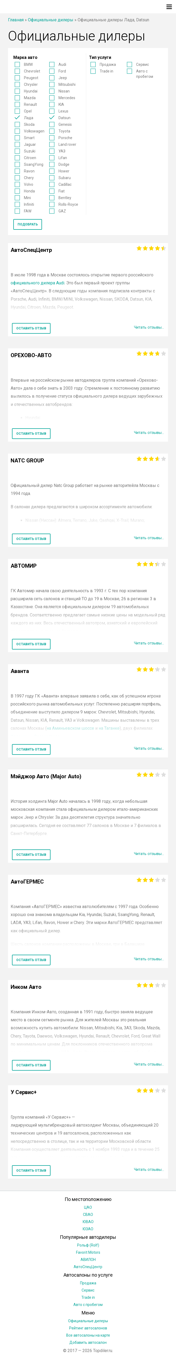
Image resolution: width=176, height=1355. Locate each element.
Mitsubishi (67, 84)
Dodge (63, 164)
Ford (62, 71)
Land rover (67, 144)
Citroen (30, 158)
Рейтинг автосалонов (88, 1328)
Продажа (108, 64)
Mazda (30, 98)
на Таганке (109, 728)
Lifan (62, 158)
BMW (28, 64)
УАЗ (61, 151)
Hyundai (30, 91)
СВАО (88, 1214)
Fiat (61, 191)
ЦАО (88, 1207)
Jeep (62, 78)
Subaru (64, 178)
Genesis (65, 124)
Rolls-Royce (68, 204)
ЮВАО (88, 1222)
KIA (61, 104)
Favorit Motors (88, 1252)
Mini (27, 198)
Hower (63, 171)
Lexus (63, 111)
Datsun (64, 118)
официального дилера (37, 282)
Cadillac (65, 184)
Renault (30, 104)
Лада (28, 118)
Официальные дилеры (50, 19)
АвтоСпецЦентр (88, 1267)
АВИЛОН (88, 1259)
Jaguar (30, 144)
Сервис (142, 64)
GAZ (62, 211)
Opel (28, 111)
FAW (27, 211)
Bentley (64, 198)
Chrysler (31, 84)
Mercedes (66, 98)
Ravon (29, 171)
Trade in (106, 71)
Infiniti (29, 204)
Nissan (64, 91)
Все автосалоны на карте (88, 1335)
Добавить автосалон (88, 1342)
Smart (29, 138)
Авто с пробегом (144, 74)
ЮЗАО (88, 1229)
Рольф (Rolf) (88, 1245)
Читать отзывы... (147, 327)
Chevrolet (32, 71)
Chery (29, 178)
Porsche (65, 138)
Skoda (29, 124)
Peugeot (31, 78)
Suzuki (29, 151)
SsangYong (33, 164)
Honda (29, 191)
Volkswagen (34, 131)
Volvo (28, 184)
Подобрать (28, 224)
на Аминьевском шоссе (70, 728)
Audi (62, 64)
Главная (16, 19)
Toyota (64, 131)
